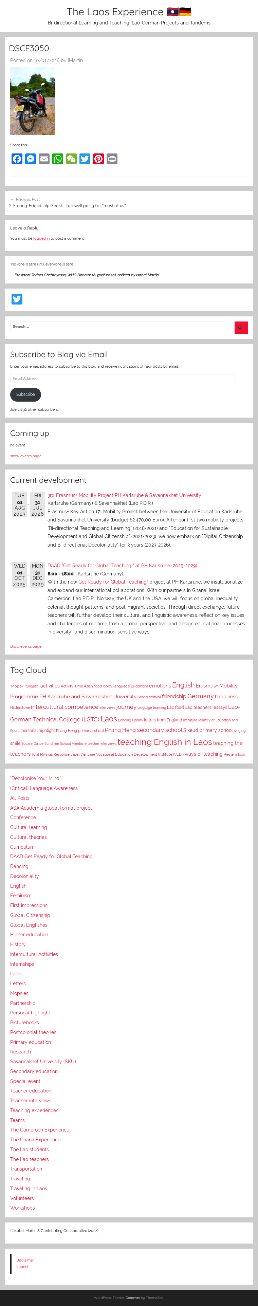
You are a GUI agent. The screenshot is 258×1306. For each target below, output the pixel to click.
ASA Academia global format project (51, 808)
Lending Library (130, 720)
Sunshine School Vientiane (65, 744)
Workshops (22, 1208)
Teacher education (30, 1090)
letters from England (163, 720)
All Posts (20, 798)
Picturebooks (24, 1022)
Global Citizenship (30, 915)
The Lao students (29, 1149)
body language (116, 686)
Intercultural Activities (34, 954)
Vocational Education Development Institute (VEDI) (140, 754)
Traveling (20, 1178)
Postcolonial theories (33, 1032)
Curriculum (22, 847)
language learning (151, 707)
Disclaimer (25, 1260)
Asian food (93, 686)
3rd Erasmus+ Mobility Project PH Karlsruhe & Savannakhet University (124, 495)
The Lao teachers (29, 1159)
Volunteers (22, 1198)
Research (20, 1051)
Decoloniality (24, 876)
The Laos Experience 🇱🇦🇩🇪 (129, 11)
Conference (23, 817)
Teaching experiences (34, 1110)
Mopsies (19, 993)
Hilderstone (20, 707)
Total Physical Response (51, 754)
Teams (17, 1120)
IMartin (75, 60)
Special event (25, 1081)
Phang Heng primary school (80, 730)
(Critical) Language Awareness (44, 788)
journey (126, 706)
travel (75, 754)
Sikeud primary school (208, 730)
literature (190, 720)
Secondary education (34, 1071)
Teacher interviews (30, 1100)
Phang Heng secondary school (143, 730)
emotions (160, 686)
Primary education (30, 1042)
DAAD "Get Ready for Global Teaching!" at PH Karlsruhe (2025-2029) (122, 565)
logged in (41, 238)
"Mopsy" (17, 686)
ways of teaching (204, 754)
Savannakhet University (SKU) (43, 1061)
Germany (200, 696)
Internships (22, 964)
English (183, 685)
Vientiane (87, 754)
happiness (226, 696)
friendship (174, 696)
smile (15, 743)
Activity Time (72, 686)
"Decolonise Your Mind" (35, 778)
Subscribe (25, 394)
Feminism (21, 895)
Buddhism (139, 686)
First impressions (29, 905)
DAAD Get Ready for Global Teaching (51, 856)
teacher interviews (102, 743)
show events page (25, 456)
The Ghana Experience (35, 1139)
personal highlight (38, 730)
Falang (142, 697)
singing (240, 731)
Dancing (19, 866)
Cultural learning (28, 827)
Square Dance (32, 744)
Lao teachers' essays (206, 707)
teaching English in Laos (164, 742)
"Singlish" (32, 686)
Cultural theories (28, 837)
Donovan (133, 1297)
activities (50, 685)
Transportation (26, 1169)
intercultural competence (64, 706)
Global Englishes (29, 925)
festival (155, 697)
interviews (107, 708)
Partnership (23, 1003)
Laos (108, 718)
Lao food (175, 707)
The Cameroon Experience (39, 1130)
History (18, 944)
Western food (234, 754)
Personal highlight (30, 1012)
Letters (18, 983)
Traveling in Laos (28, 1188)
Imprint (22, 1266)
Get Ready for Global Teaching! (113, 582)
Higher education (29, 934)
